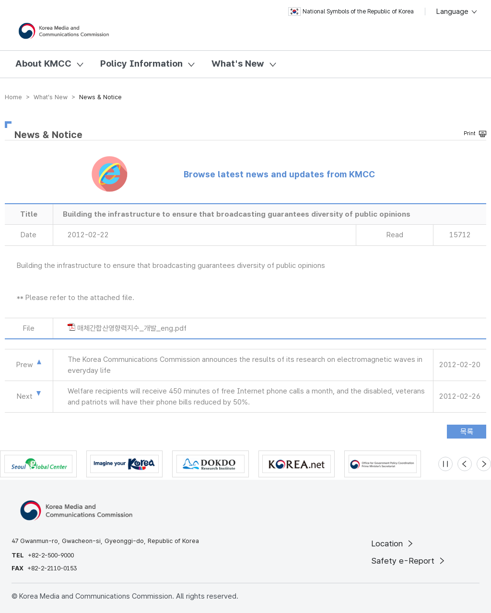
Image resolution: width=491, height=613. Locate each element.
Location (393, 543)
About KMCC (43, 63)
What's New (237, 63)
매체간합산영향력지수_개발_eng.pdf (132, 328)
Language (457, 11)
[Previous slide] (464, 464)
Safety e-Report (408, 561)
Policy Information (141, 63)
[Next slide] (484, 464)
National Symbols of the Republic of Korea (351, 11)
